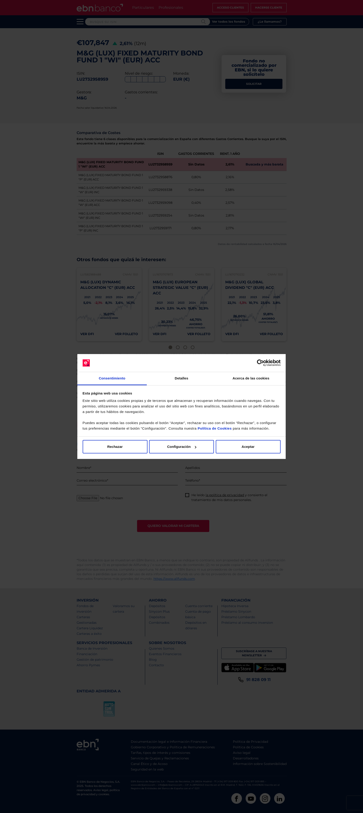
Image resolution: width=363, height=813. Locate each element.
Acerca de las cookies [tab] (251, 378)
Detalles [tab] (181, 378)
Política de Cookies (215, 428)
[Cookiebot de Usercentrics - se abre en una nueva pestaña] (260, 363)
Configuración (181, 447)
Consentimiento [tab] (112, 378)
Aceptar (248, 447)
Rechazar (115, 447)
